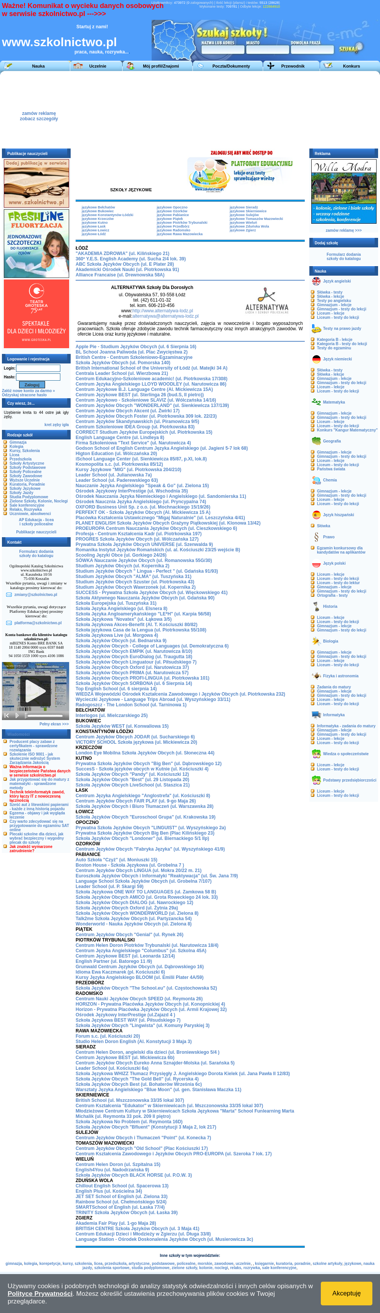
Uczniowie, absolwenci (30, 514)
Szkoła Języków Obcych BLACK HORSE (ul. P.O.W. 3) (134, 1175)
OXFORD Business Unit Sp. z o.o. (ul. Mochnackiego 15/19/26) (143, 507)
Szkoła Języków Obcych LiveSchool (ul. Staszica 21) (133, 785)
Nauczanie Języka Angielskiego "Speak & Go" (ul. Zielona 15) (142, 485)
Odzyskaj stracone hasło (24, 395)
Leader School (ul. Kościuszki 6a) (112, 1068)
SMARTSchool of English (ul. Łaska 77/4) (120, 1207)
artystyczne (139, 1263)
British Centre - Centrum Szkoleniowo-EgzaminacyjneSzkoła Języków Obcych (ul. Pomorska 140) (134, 360)
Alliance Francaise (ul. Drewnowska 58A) (120, 275)
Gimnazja (18, 442)
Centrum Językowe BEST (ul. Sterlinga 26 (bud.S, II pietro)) (140, 394)
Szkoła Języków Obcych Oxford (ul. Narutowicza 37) (132, 667)
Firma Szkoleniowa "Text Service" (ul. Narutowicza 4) (133, 443)
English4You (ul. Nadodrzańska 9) (112, 1169)
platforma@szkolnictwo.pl (38, 623)
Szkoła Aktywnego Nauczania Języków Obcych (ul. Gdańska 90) (145, 598)
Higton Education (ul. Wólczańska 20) (116, 453)
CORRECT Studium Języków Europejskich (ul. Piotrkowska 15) (144, 432)
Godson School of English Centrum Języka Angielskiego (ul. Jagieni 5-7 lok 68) (162, 448)
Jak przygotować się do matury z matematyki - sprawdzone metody (39, 783)
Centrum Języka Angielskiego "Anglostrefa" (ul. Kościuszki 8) (143, 795)
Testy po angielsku (334, 301)
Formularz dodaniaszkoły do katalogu (36, 553)
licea (98, 1263)
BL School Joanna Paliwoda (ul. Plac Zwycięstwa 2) (132, 352)
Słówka (323, 526)
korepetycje (50, 1263)
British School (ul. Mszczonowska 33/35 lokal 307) (130, 1100)
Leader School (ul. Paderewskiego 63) (117, 480)
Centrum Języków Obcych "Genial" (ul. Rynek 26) (129, 934)
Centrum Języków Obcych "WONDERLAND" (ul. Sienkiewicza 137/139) (152, 405)
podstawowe (163, 1263)
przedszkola (115, 1263)
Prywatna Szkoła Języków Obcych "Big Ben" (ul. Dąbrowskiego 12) (149, 763)
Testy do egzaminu (334, 348)
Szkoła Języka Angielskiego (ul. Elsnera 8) (121, 608)
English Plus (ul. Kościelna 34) (109, 1191)
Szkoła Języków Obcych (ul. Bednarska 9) (121, 640)
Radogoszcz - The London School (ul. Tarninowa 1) (131, 704)
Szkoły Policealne (26, 472)
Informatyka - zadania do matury (346, 726)
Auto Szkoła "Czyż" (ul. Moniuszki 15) (116, 859)
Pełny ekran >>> (54, 724)
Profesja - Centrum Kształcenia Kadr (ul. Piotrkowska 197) (139, 533)
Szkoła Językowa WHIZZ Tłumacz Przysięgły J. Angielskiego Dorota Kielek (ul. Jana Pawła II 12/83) (183, 1073)
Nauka (38, 66)
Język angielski (337, 281)
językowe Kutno (95, 222)
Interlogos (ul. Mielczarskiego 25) (112, 715)
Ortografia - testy (332, 595)
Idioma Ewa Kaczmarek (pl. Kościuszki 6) (120, 972)
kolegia (30, 1263)
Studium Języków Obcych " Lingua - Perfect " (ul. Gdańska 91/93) (147, 571)
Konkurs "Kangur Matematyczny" (347, 430)
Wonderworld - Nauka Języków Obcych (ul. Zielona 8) (134, 924)
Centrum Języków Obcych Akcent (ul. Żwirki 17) (127, 410)
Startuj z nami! (92, 26)
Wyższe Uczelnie (25, 480)
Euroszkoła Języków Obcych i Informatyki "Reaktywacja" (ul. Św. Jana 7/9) (157, 876)
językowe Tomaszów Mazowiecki (256, 219)
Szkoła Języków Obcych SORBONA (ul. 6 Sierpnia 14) (134, 683)
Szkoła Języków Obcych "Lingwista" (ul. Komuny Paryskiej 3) (143, 1025)
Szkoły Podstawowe (28, 467)
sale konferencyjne (279, 1268)
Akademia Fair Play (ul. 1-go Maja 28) (116, 1223)
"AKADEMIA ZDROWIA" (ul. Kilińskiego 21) (123, 253)
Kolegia (16, 446)
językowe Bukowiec (98, 211)
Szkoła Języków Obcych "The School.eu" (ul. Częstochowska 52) (146, 988)
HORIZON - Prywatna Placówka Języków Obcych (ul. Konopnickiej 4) (150, 1004)
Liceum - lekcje (330, 313)
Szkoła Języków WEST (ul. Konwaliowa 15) (122, 726)
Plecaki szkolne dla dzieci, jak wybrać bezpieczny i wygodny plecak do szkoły (37, 838)
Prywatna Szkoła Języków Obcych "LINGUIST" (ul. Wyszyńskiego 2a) (151, 827)
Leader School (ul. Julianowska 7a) (114, 475)
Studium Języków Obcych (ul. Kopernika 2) (122, 565)
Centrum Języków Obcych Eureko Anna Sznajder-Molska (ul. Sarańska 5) (155, 1063)
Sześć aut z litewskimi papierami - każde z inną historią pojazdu (39, 807)
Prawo (329, 537)
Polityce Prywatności (40, 1293)
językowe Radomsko (174, 230)
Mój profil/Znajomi (161, 66)
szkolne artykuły (328, 1263)
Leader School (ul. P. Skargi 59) (110, 886)
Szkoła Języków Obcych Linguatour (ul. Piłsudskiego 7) (136, 662)
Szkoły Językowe (25, 488)
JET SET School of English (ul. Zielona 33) (122, 1196)
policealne (186, 1263)
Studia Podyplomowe (29, 497)
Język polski (334, 563)
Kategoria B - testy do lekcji (342, 344)
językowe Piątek (170, 219)
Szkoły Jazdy (21, 493)
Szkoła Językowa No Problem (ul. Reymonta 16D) (129, 1121)
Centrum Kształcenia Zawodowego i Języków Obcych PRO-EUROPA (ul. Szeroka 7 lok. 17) (174, 1153)
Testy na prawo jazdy (342, 328)
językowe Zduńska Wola (249, 226)
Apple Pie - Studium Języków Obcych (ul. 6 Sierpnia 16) (136, 346)
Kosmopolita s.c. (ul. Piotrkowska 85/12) (119, 464)
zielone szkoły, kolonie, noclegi (199, 1268)
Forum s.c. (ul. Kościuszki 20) (108, 1036)
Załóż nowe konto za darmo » (28, 391)
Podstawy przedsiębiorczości (350, 780)
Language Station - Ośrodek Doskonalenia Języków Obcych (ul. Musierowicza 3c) (164, 1239)
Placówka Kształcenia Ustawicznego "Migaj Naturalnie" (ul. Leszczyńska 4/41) (160, 517)
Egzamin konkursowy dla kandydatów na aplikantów (341, 550)
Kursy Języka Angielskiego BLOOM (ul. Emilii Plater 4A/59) (140, 977)
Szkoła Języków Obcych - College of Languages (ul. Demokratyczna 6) (152, 646)
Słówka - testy (330, 292)
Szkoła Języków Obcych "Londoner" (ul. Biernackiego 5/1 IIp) (142, 838)
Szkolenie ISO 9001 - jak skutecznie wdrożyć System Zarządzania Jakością (35, 758)
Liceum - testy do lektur (338, 583)
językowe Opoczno (172, 207)
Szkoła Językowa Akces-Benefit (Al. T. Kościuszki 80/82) (136, 624)
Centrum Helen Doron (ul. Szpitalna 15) (118, 1164)
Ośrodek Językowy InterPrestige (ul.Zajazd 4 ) (125, 1014)
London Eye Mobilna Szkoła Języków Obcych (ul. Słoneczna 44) (145, 753)
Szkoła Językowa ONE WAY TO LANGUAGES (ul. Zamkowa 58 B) (146, 892)
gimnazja (14, 1263)
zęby (57, 425)
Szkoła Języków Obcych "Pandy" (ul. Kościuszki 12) (132, 774)
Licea (14, 455)
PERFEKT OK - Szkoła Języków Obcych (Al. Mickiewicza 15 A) (143, 512)
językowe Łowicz (95, 230)
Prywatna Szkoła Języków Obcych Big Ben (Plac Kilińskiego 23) (145, 833)
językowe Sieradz (244, 207)
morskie (204, 1263)
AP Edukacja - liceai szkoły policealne (36, 522)
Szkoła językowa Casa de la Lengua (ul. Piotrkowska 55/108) (141, 630)
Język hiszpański (338, 515)
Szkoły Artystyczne (27, 463)
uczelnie (243, 1263)
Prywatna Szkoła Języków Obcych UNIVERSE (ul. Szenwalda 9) (144, 544)
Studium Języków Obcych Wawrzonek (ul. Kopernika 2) (136, 587)
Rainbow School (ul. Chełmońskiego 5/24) (121, 1202)
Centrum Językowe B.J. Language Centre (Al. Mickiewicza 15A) (144, 389)
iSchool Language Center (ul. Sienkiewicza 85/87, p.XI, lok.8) (141, 459)
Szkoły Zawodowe (26, 476)
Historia (330, 606)
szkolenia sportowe (111, 1268)
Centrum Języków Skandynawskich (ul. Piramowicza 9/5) (137, 421)
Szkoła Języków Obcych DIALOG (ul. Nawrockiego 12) (134, 902)
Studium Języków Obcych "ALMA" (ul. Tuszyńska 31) (133, 576)
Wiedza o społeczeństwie (346, 754)
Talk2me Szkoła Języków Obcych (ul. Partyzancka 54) (134, 918)
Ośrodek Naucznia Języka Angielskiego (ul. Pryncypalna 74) (141, 501)
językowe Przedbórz (173, 226)
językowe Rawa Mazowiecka (180, 234)
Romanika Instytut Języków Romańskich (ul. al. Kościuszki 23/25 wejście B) (158, 549)
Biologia (330, 641)
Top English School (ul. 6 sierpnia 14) (116, 688)
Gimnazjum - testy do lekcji (341, 309)
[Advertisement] (211, 109)
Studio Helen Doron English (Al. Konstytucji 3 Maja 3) (134, 1041)
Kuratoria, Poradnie (27, 484)
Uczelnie (98, 66)
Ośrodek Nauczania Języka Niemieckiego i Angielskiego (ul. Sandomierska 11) (161, 496)
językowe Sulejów (244, 215)
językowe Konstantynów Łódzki (107, 215)
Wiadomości (18, 734)
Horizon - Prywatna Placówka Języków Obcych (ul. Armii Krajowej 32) (151, 1009)
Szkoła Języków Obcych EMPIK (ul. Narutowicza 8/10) (134, 651)
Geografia (332, 441)
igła (65, 425)
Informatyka (334, 715)
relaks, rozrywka (245, 1268)
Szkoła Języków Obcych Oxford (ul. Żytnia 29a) (127, 908)
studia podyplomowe (150, 1268)
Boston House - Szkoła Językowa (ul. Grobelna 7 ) (130, 865)
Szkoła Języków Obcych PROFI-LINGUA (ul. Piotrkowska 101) (142, 678)
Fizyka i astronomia (341, 676)
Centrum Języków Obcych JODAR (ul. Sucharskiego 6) (135, 737)
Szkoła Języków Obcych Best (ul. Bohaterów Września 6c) (139, 1084)
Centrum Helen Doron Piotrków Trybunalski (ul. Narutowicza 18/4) (147, 945)
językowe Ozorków (172, 211)
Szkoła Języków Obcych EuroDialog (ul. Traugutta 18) (134, 656)
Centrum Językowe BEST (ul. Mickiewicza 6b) (125, 1057)
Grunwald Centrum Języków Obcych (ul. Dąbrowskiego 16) (140, 966)
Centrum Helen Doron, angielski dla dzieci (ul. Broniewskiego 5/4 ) (148, 1052)
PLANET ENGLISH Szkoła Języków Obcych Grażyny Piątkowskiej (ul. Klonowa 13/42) (168, 523)
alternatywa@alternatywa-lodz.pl (166, 316)
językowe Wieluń (243, 222)
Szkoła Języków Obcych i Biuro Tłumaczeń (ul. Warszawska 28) (144, 806)
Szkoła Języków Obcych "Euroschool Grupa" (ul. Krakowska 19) (145, 817)
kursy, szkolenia (77, 1263)
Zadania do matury (334, 687)
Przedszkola (21, 459)
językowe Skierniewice (248, 211)
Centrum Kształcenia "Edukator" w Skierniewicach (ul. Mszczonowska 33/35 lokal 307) (169, 1105)
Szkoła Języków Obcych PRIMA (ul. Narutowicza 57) (132, 672)
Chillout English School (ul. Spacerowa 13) (122, 1186)
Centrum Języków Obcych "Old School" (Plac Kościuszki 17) (142, 1148)
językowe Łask (94, 226)
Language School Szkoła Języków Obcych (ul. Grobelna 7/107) (144, 881)
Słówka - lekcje (330, 296)
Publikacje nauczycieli (36, 532)
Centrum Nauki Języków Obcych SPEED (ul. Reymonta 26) (139, 998)
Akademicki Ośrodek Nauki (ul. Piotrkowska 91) (127, 269)
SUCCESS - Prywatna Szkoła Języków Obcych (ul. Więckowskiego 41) (152, 592)
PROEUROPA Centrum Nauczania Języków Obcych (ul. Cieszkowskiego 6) (156, 528)
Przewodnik (292, 66)
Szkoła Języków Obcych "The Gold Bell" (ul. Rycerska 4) (137, 1079)
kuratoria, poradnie (293, 1263)
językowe (352, 1263)
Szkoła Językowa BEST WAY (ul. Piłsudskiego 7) (128, 1020)
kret (48, 425)
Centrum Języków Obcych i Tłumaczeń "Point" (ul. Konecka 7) (143, 1137)
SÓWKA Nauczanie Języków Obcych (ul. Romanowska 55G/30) (144, 560)
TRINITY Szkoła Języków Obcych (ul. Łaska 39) (127, 1212)
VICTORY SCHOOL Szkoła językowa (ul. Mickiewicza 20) (136, 742)
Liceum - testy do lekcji (338, 317)
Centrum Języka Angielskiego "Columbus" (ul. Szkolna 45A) (141, 950)
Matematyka (334, 402)
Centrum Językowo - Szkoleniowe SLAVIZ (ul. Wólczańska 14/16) (146, 400)
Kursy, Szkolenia (25, 451)
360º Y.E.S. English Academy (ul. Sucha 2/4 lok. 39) (131, 259)
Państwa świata (331, 469)
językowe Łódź (94, 234)
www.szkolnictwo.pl (59, 42)
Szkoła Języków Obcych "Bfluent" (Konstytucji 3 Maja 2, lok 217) (146, 1127)
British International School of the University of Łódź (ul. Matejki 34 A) (152, 368)
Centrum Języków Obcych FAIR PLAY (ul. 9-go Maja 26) (136, 801)
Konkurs (351, 66)
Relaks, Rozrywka (26, 509)
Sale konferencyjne (27, 505)
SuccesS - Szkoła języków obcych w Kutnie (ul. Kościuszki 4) (142, 769)
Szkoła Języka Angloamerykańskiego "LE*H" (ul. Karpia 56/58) (143, 614)
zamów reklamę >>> (344, 230)
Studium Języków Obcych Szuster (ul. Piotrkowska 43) (135, 582)
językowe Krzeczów (98, 219)
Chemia (330, 480)
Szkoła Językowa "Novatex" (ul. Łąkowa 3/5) (123, 619)
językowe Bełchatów (98, 207)
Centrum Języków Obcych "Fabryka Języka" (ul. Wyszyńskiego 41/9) (150, 849)
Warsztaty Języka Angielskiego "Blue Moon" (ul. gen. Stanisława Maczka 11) (158, 1089)
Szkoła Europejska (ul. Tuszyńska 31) (116, 603)
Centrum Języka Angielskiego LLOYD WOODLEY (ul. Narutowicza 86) (151, 384)
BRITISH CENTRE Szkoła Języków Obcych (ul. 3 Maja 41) (137, 1228)
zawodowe (223, 1263)
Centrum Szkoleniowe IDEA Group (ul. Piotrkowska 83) (135, 427)
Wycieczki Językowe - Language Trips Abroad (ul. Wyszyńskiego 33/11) (153, 699)
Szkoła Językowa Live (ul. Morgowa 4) (117, 635)
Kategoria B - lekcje (335, 340)
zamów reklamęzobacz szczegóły (39, 114)
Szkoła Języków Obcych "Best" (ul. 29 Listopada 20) (132, 779)
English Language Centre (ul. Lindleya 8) (120, 437)
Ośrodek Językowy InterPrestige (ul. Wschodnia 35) (132, 491)
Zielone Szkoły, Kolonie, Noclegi (39, 501)
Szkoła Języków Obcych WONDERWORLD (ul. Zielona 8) (137, 913)
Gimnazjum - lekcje (334, 305)
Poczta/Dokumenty (231, 66)
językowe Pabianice (173, 215)
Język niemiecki (337, 359)
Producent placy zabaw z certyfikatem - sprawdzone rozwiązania (34, 746)
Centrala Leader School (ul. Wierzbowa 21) (122, 373)
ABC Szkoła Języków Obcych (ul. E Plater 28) (125, 264)
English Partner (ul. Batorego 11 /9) (114, 961)
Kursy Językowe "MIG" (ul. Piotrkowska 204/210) (128, 469)
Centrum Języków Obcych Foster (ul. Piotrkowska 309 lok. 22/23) (146, 416)
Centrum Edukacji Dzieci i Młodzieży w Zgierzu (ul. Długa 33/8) (143, 1234)
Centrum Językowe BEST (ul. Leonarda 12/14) (125, 956)
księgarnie (264, 1263)
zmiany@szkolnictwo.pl (36, 595)
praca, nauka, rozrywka (99, 52)
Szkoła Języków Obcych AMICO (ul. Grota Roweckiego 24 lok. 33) (147, 897)
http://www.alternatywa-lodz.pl (163, 310)
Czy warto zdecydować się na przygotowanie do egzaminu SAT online (39, 825)
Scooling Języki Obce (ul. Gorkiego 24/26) (121, 555)
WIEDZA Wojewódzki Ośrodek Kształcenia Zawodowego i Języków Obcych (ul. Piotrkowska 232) (180, 694)
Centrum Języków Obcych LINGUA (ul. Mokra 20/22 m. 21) (139, 870)
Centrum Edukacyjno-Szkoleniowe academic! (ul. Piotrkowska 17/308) (151, 378)
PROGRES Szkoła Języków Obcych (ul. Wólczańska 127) (137, 539)
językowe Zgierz (243, 230)
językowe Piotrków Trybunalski (182, 222)
